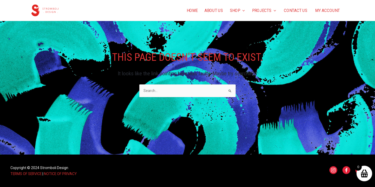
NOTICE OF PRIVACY (62, 174)
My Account (327, 10)
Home (192, 10)
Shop (237, 10)
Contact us (295, 10)
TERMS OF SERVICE (26, 174)
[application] (242, 10)
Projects (264, 10)
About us (213, 10)
